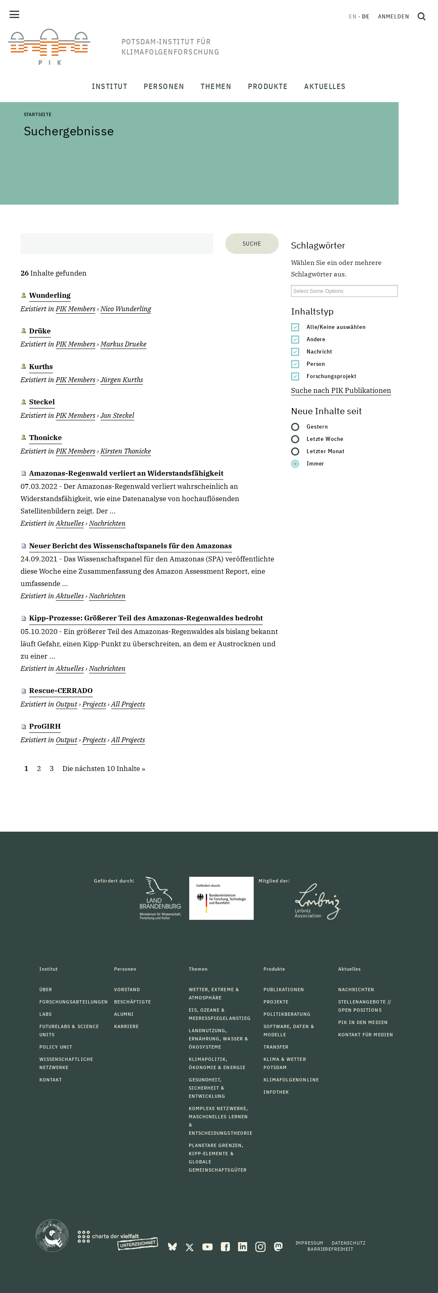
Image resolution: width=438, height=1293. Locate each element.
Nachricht (320, 351)
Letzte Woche (325, 438)
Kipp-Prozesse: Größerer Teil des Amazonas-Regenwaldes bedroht (146, 618)
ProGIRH (45, 726)
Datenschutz (348, 1243)
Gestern (317, 426)
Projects (94, 704)
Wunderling (50, 295)
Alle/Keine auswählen (336, 327)
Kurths (41, 366)
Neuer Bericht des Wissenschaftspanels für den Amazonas (130, 545)
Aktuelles (70, 523)
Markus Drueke (124, 344)
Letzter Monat (326, 451)
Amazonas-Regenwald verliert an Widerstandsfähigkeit (126, 473)
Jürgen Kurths (122, 379)
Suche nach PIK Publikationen (341, 390)
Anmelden (393, 16)
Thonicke (45, 437)
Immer (316, 463)
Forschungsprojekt (332, 376)
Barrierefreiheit (330, 1249)
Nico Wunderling (126, 308)
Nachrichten (107, 523)
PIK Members (75, 308)
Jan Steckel (117, 415)
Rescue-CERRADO (61, 690)
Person (316, 363)
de (366, 16)
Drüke (40, 330)
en (353, 16)
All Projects (128, 704)
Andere (316, 339)
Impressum (310, 1243)
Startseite (38, 114)
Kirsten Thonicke (126, 451)
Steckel (42, 401)
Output (66, 704)
